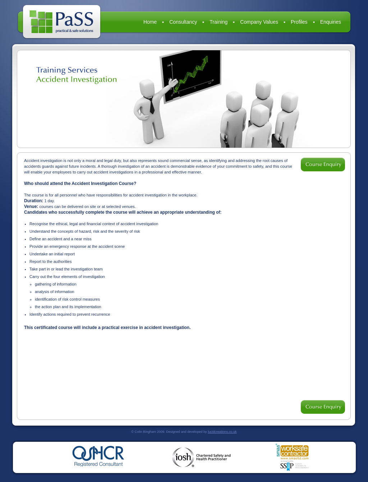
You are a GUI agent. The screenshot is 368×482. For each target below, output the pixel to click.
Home (150, 22)
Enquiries (330, 22)
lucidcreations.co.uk (222, 432)
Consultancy (183, 22)
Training (218, 22)
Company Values (259, 22)
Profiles (299, 22)
